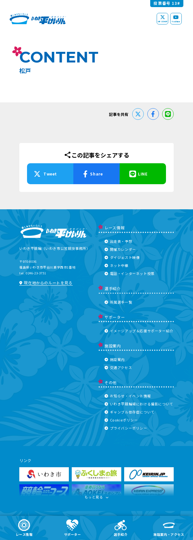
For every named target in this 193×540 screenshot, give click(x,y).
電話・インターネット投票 (130, 273)
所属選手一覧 (118, 302)
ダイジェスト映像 (122, 257)
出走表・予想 (118, 241)
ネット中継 (116, 265)
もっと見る (97, 498)
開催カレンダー (120, 249)
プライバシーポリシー (126, 428)
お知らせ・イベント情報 (128, 395)
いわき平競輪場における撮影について (139, 403)
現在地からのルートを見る (46, 282)
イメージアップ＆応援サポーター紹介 (139, 330)
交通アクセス (118, 367)
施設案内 (115, 359)
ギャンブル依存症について (130, 411)
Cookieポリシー (121, 419)
